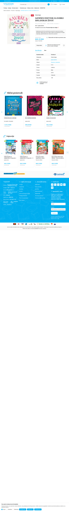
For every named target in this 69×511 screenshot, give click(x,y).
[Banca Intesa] (43, 224)
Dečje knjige (17, 10)
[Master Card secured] (52, 224)
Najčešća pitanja (38, 191)
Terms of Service (54, 218)
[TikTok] (64, 184)
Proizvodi (12, 10)
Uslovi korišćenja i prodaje (24, 193)
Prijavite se (54, 213)
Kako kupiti (37, 184)
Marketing (16, 509)
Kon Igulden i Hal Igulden (8, 121)
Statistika (10, 509)
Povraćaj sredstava (39, 195)
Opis (45, 50)
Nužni (4, 509)
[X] (55, 184)
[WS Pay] (30, 224)
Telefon (52, 207)
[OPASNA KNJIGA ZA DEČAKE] (13, 105)
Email (52, 201)
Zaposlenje (21, 186)
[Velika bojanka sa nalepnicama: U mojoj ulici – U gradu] (26, 147)
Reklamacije (37, 193)
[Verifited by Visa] (55, 224)
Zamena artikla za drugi (40, 198)
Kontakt (21, 191)
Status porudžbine (7, 1)
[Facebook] (52, 184)
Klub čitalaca (22, 200)
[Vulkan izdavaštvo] (8, 4)
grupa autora (41, 25)
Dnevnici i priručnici (55, 62)
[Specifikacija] (38, 50)
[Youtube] (61, 184)
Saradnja (21, 189)
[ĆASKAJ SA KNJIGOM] (56, 105)
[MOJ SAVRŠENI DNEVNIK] (34, 105)
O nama (21, 184)
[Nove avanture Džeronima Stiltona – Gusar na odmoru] (58, 147)
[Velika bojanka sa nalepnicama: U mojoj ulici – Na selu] (10, 147)
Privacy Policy (59, 217)
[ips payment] (35, 224)
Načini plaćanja (38, 186)
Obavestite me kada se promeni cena (57, 37)
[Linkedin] (52, 187)
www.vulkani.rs (28, 228)
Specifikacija (38, 50)
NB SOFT (37, 228)
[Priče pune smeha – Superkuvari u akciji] (42, 147)
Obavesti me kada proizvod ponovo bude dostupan (53, 45)
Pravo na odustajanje (23, 198)
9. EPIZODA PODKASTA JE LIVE (34, 1)
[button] (62, 4)
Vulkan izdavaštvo (6, 10)
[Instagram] (58, 184)
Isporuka (37, 189)
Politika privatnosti (23, 195)
